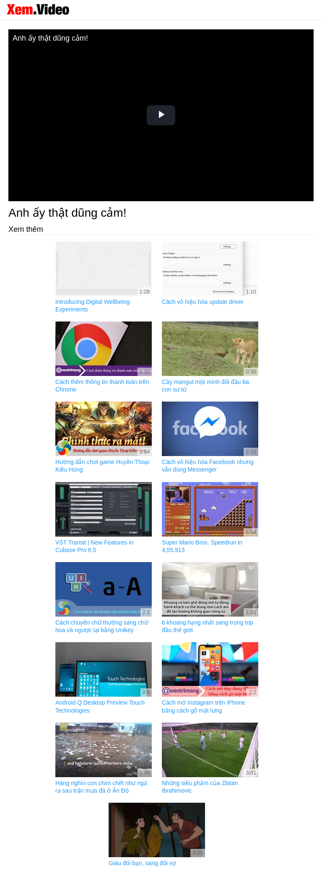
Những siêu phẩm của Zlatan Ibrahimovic (200, 787)
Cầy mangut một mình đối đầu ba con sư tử (205, 386)
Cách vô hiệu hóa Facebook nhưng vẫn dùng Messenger (208, 466)
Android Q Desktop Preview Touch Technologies (100, 706)
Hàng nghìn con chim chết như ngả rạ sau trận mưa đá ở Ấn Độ (101, 787)
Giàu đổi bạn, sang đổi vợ (142, 863)
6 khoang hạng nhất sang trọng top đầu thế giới (207, 626)
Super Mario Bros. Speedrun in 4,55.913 (202, 546)
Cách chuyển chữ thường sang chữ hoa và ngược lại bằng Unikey (101, 626)
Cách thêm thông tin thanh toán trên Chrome (102, 386)
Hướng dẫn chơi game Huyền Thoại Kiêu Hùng (102, 466)
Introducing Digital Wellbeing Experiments (92, 305)
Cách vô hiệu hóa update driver (203, 301)
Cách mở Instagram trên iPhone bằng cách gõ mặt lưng (203, 706)
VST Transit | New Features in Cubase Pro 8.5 (94, 546)
